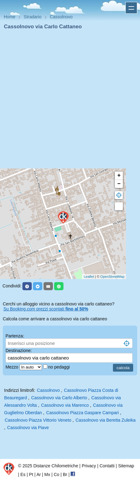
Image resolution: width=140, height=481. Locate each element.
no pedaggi (59, 366)
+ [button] (119, 175)
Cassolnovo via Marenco (65, 405)
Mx (47, 474)
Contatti (107, 465)
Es (23, 474)
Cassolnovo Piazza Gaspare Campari (82, 412)
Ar (38, 474)
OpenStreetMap (112, 276)
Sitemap (126, 465)
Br (65, 474)
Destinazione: (19, 350)
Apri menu (131, 8)
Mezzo (13, 366)
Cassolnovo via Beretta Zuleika (106, 420)
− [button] (119, 184)
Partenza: (15, 335)
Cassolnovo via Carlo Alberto (59, 397)
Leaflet (89, 276)
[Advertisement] (67, 101)
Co (56, 474)
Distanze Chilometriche (55, 465)
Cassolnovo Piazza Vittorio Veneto (38, 420)
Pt (31, 474)
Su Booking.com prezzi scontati (45, 308)
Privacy (89, 465)
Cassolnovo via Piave (28, 427)
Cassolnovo (48, 390)
